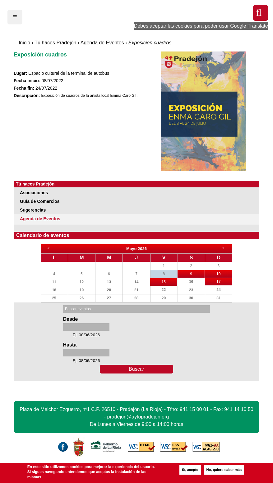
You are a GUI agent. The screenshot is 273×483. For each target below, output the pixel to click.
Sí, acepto (190, 470)
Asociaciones (34, 192)
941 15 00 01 (194, 409)
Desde (70, 319)
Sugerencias (33, 210)
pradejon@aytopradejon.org (138, 416)
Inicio (24, 42)
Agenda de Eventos (102, 42)
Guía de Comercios (40, 201)
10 (224, 273)
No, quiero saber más (224, 470)
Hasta (69, 344)
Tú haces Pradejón (55, 42)
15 (169, 281)
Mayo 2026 (136, 248)
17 (224, 281)
